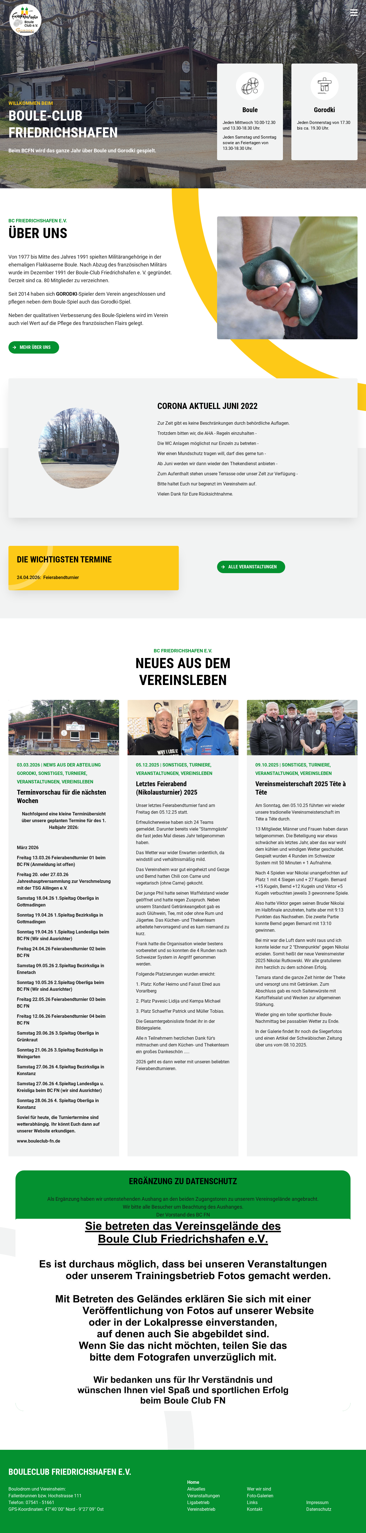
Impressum (317, 1502)
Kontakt (254, 1509)
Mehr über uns (35, 347)
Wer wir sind (259, 1489)
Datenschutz (318, 1509)
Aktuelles (196, 1489)
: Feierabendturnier (48, 577)
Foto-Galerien (260, 1495)
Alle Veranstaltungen (252, 566)
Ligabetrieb (198, 1502)
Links (252, 1502)
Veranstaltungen (203, 1495)
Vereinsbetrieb (201, 1509)
